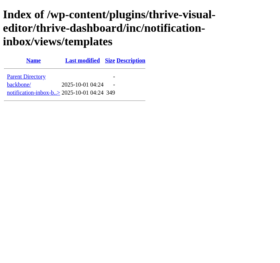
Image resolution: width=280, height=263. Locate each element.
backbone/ (19, 84)
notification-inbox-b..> (33, 92)
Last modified (82, 60)
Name (33, 60)
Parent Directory (26, 76)
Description (131, 60)
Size (110, 60)
